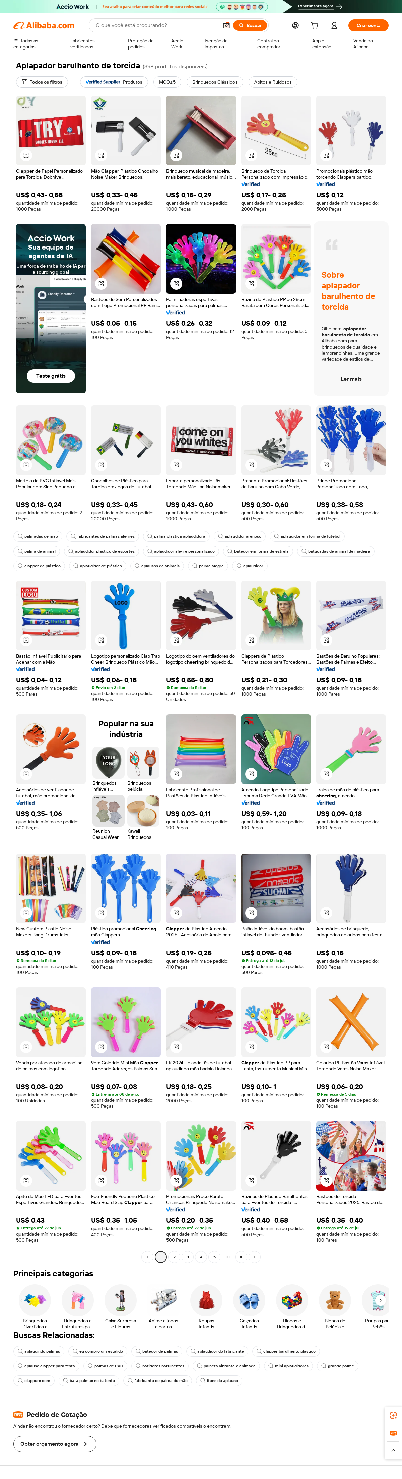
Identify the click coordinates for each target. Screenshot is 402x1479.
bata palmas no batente (89, 1380)
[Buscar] (250, 25)
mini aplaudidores (288, 1366)
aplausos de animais (157, 566)
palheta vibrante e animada (226, 1366)
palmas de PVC (105, 1366)
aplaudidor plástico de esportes (101, 551)
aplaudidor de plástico (97, 566)
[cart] (316, 26)
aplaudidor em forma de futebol (307, 536)
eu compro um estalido (98, 1351)
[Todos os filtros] (42, 82)
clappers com (34, 1380)
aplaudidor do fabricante (217, 1351)
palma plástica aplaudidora (176, 536)
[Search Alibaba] (156, 25)
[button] (226, 25)
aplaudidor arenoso (239, 536)
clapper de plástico (39, 566)
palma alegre (208, 566)
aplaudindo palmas (39, 1351)
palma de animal (37, 551)
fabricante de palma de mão (158, 1380)
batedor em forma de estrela (258, 551)
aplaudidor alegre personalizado (181, 551)
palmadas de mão (38, 536)
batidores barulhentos (160, 1366)
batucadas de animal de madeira (336, 551)
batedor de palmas (157, 1351)
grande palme (337, 1366)
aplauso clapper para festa (46, 1366)
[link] (393, 1415)
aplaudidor (250, 566)
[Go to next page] (255, 1257)
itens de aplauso (219, 1380)
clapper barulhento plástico (286, 1351)
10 (241, 1257)
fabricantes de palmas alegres (103, 536)
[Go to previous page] (147, 1257)
